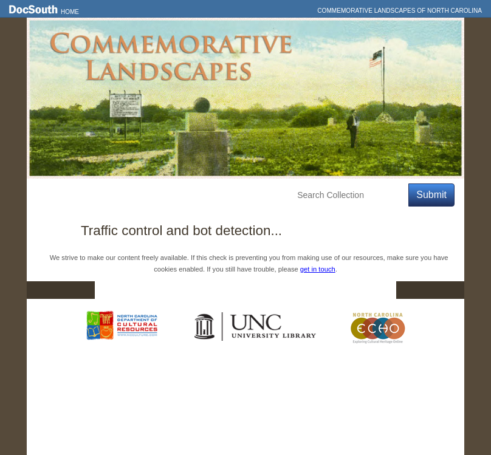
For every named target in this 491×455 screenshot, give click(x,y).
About (255, 195)
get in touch (317, 269)
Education (203, 195)
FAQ (373, 290)
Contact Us (253, 290)
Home (70, 12)
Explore (148, 195)
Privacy (319, 290)
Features (96, 195)
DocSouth (182, 290)
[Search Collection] (350, 195)
